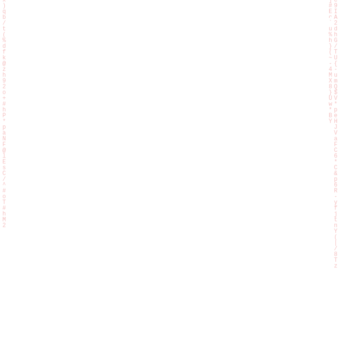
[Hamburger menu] (326, 22)
